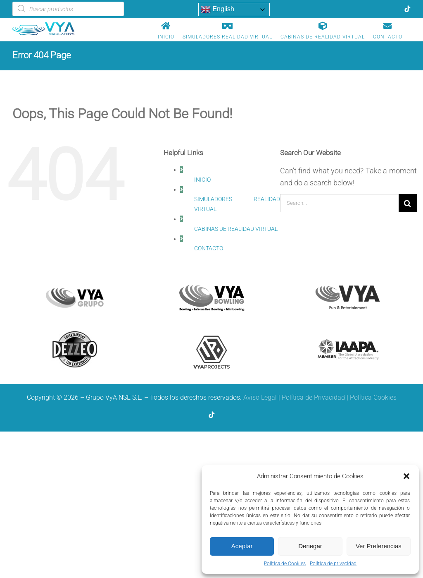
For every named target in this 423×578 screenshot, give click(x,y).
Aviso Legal (260, 397)
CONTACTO (208, 248)
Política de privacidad (333, 563)
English (217, 9)
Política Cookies (373, 397)
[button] (406, 476)
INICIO (202, 179)
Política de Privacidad (313, 397)
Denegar (310, 545)
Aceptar (242, 545)
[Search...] (339, 203)
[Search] (408, 203)
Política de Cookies (285, 563)
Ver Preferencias (379, 545)
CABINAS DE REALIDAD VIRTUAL (236, 228)
